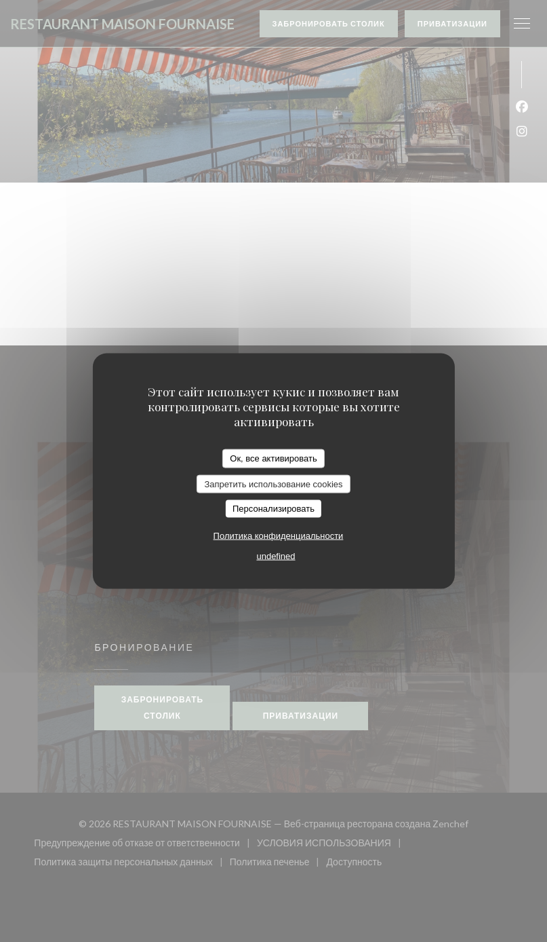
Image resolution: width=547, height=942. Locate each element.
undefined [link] (275, 555)
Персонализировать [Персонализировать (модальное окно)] (273, 509)
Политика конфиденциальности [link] (279, 535)
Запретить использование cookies (273, 483)
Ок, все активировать (273, 458)
